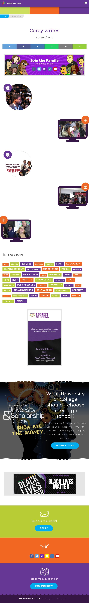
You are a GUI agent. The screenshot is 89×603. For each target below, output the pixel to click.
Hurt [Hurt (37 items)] (15, 280)
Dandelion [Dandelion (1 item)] (50, 264)
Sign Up (44, 528)
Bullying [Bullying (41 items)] (26, 264)
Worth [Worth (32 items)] (76, 296)
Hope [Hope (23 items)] (6, 280)
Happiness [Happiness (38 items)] (54, 275)
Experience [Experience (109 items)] (50, 269)
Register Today (65, 445)
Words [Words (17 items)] (65, 296)
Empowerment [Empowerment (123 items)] (14, 269)
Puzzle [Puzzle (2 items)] (78, 285)
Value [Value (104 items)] (45, 295)
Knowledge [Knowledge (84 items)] (43, 279)
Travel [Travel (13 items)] (34, 296)
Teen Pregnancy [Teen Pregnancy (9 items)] (20, 296)
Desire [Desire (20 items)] (59, 264)
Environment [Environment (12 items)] (33, 269)
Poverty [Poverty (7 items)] (68, 285)
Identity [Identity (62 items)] (27, 280)
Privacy (61, 599)
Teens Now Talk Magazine (29, 599)
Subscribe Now (44, 586)
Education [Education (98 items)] (73, 263)
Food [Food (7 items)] (6, 275)
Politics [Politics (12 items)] (42, 285)
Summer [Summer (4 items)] (7, 296)
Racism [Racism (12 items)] (7, 290)
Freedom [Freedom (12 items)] (16, 275)
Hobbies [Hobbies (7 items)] (77, 275)
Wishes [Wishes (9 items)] (55, 296)
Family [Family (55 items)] (65, 269)
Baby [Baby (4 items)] (5, 264)
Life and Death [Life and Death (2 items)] (59, 280)
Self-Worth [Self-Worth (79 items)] (44, 290)
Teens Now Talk (14, 3)
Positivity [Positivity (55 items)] (56, 285)
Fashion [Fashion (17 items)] (77, 269)
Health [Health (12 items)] (67, 275)
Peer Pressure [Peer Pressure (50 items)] (26, 285)
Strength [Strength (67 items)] (78, 290)
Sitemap (67, 599)
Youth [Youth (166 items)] (20, 300)
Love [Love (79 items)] (71, 279)
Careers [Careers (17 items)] (39, 264)
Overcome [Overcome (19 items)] (9, 285)
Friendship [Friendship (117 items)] (30, 274)
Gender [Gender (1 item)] (44, 275)
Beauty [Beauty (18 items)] (14, 264)
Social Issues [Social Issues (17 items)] (62, 290)
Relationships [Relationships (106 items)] (23, 290)
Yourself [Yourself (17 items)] (8, 301)
